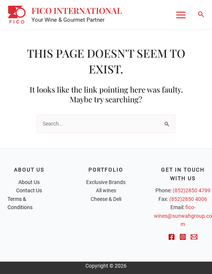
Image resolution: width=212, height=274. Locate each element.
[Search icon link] (201, 14)
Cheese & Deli (106, 199)
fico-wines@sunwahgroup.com (183, 215)
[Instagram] (182, 237)
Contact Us (29, 190)
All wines (106, 190)
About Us (29, 182)
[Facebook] (171, 237)
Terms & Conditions (20, 203)
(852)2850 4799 (192, 190)
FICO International (77, 10)
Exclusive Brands (105, 182)
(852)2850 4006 (188, 199)
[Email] (194, 237)
